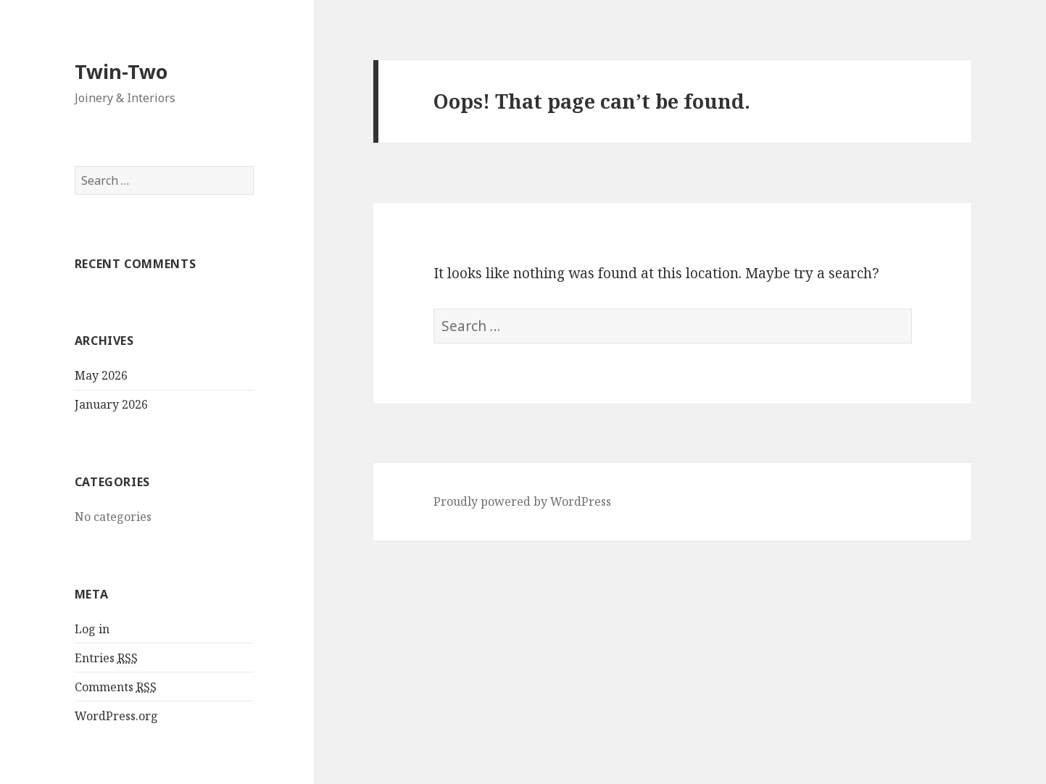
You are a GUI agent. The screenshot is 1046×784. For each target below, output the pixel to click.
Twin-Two (121, 71)
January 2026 (111, 404)
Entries (106, 658)
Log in (92, 629)
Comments (116, 687)
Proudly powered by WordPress (522, 501)
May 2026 (101, 375)
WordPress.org (116, 716)
